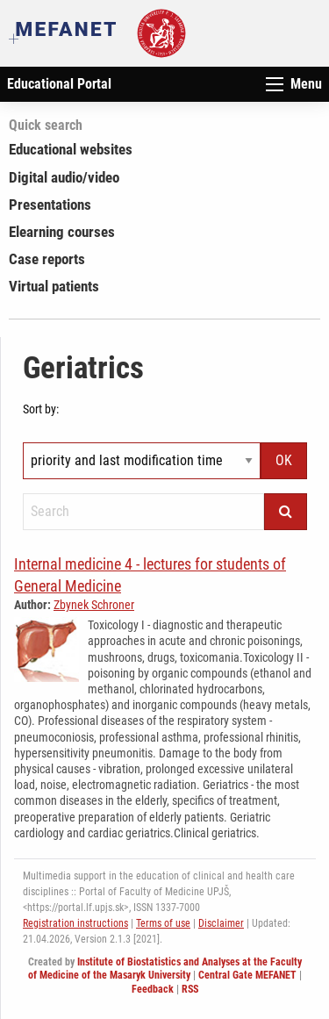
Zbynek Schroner (94, 605)
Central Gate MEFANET (247, 975)
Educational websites (70, 149)
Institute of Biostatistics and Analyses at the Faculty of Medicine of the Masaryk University (165, 969)
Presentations (50, 204)
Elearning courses (62, 231)
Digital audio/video (64, 177)
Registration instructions (75, 923)
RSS (190, 989)
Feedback (153, 989)
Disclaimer (221, 923)
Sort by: (41, 409)
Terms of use (163, 923)
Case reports (47, 259)
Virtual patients (54, 286)
